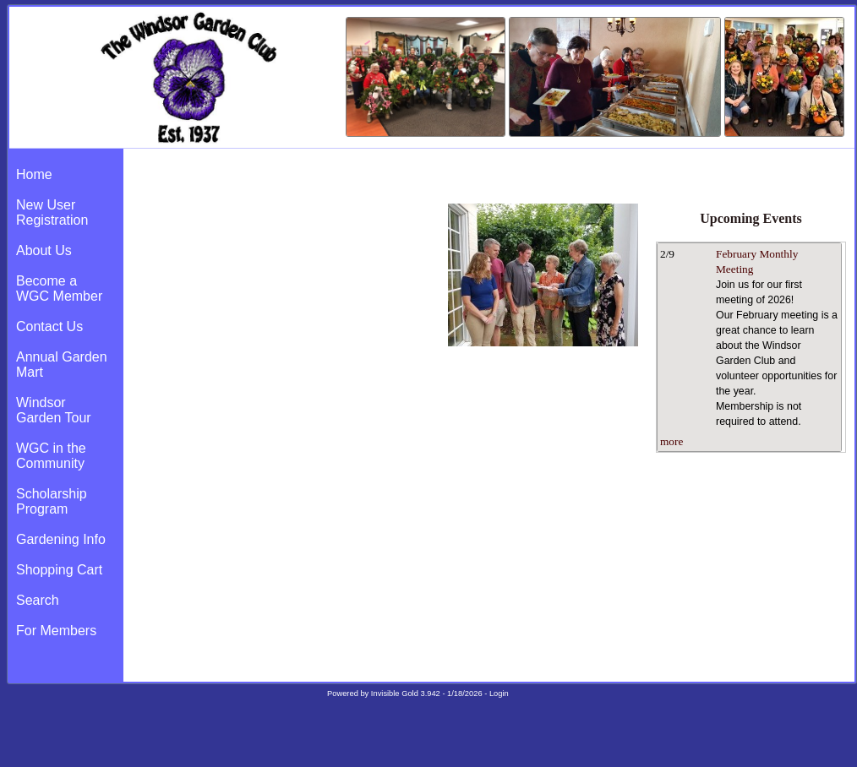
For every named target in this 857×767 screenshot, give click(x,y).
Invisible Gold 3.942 (407, 693)
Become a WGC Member (59, 288)
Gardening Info (61, 539)
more (671, 441)
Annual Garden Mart (61, 364)
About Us (44, 250)
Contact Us (49, 326)
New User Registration (52, 212)
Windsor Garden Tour (53, 410)
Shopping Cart (59, 570)
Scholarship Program (51, 501)
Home (34, 174)
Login (499, 693)
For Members (56, 630)
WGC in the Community (51, 456)
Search (37, 600)
